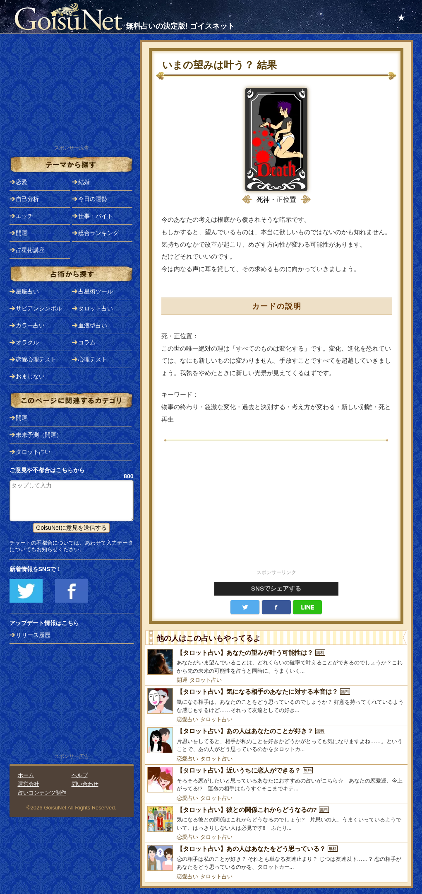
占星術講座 (30, 250)
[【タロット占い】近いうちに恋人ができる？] (276, 780)
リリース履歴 (33, 635)
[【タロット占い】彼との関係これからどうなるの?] (276, 819)
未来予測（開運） (39, 434)
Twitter (244, 607)
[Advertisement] (276, 510)
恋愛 (21, 182)
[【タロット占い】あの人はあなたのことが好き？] (276, 740)
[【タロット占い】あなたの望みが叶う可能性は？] (276, 662)
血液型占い (92, 325)
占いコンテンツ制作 (42, 793)
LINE (307, 607)
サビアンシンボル (39, 308)
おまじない (30, 376)
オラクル (27, 342)
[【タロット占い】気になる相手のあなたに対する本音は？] (276, 701)
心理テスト (92, 359)
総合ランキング (98, 233)
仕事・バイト (95, 216)
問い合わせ (85, 784)
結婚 (84, 182)
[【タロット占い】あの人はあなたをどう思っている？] (276, 858)
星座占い (27, 291)
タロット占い (205, 680)
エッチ (24, 216)
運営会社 (28, 784)
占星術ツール (95, 291)
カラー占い (30, 325)
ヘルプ (80, 775)
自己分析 (27, 199)
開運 (182, 680)
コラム (87, 342)
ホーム (26, 775)
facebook (276, 607)
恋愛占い (187, 719)
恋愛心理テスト (36, 359)
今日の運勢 (92, 199)
